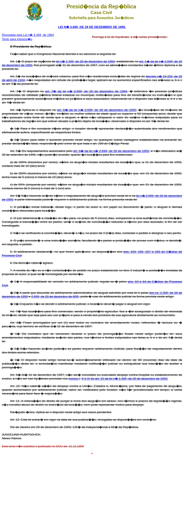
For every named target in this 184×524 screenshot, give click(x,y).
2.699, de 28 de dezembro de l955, (55, 296)
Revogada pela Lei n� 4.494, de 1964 (28, 35)
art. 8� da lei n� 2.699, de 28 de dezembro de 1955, (111, 151)
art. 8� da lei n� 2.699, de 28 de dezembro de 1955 (96, 110)
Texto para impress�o (17, 39)
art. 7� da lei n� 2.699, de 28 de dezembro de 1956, (86, 91)
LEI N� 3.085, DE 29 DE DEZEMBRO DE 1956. (92, 27)
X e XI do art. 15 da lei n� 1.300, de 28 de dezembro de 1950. (124, 378)
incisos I (74, 378)
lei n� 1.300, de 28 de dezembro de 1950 (85, 61)
